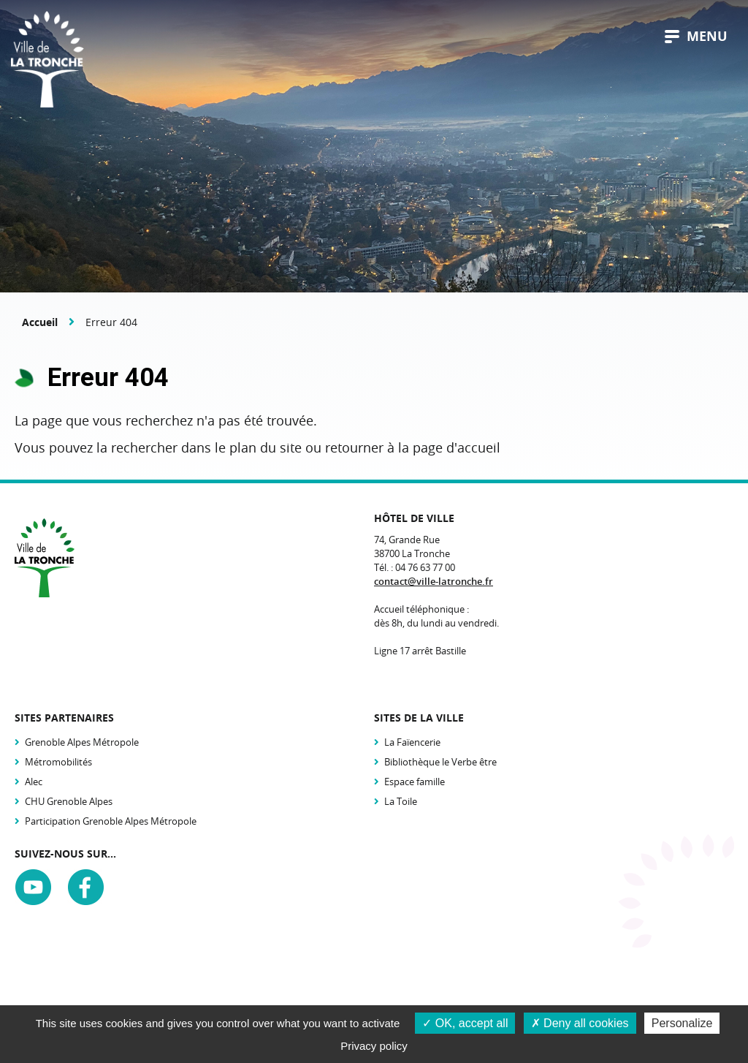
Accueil (40, 322)
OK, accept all (465, 1023)
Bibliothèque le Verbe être (440, 761)
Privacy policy (374, 1046)
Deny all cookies (580, 1023)
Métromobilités (58, 761)
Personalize (682, 1023)
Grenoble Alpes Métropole (82, 742)
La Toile (400, 801)
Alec (33, 781)
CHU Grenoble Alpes (68, 801)
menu (696, 36)
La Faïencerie (412, 742)
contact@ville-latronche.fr (433, 581)
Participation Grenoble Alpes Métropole (110, 821)
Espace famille (414, 781)
